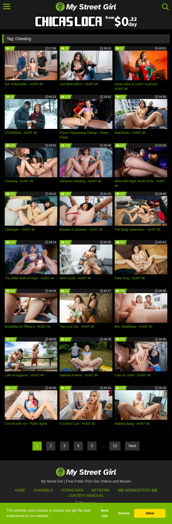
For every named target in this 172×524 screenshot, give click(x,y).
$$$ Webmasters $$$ (137, 490)
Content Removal (86, 496)
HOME (20, 490)
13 (115, 446)
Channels (43, 490)
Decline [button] (123, 513)
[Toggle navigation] (6, 6)
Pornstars (72, 490)
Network (100, 490)
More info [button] (105, 513)
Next (132, 446)
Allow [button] (150, 513)
